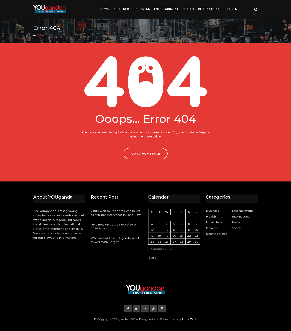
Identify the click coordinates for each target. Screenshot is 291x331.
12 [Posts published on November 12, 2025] (166, 229)
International (209, 9)
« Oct (152, 257)
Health (188, 9)
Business (142, 9)
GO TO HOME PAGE (145, 153)
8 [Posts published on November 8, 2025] (189, 223)
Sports (231, 9)
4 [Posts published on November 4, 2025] (159, 223)
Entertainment (166, 9)
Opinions (212, 228)
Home (39, 35)
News (104, 9)
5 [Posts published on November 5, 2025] (167, 223)
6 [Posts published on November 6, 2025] (174, 223)
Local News (122, 9)
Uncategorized (217, 234)
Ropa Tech (189, 319)
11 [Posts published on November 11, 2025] (159, 229)
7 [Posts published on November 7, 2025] (182, 223)
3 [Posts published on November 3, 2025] (152, 223)
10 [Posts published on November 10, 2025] (152, 229)
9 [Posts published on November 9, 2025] (196, 223)
